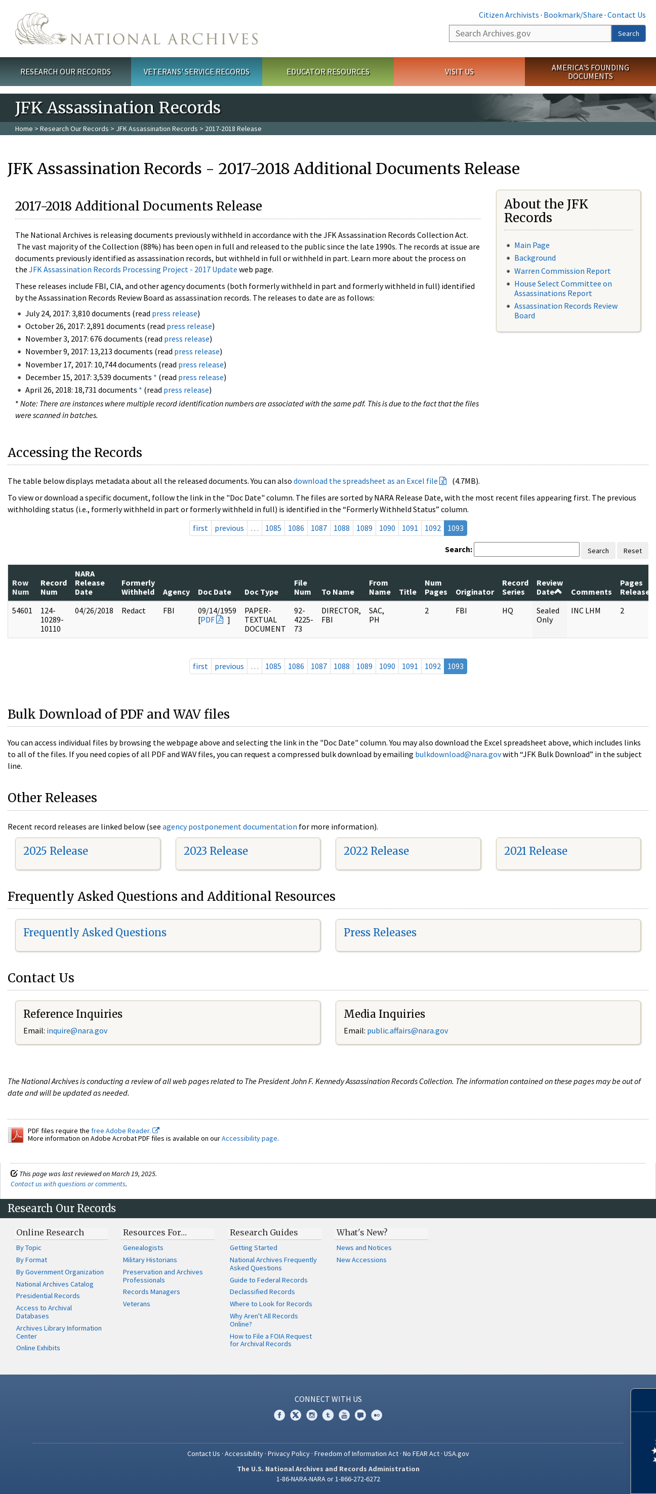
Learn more (566, 1475)
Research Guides (264, 1232)
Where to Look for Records (271, 1303)
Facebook (279, 1415)
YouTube (344, 1415)
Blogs (360, 1415)
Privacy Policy (289, 1453)
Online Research (50, 1232)
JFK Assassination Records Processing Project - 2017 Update (133, 269)
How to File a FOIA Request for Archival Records (271, 1340)
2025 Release (55, 851)
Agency (176, 592)
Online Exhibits (38, 1347)
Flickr (377, 1415)
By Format (31, 1259)
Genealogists (143, 1247)
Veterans (136, 1303)
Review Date (550, 587)
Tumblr (328, 1415)
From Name (380, 587)
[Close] (644, 1400)
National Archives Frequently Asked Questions (273, 1263)
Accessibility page (249, 1138)
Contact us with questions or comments (68, 1183)
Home (24, 128)
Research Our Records (65, 71)
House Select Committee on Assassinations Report (563, 288)
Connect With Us (328, 1399)
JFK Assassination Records (157, 128)
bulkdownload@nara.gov (458, 754)
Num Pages (436, 587)
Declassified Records (262, 1291)
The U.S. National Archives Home (136, 29)
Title (408, 592)
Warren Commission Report (562, 271)
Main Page (532, 245)
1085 (273, 528)
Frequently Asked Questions (95, 932)
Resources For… (155, 1232)
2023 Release (216, 851)
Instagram (312, 1415)
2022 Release (376, 851)
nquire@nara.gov (78, 1030)
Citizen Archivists (509, 15)
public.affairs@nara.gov (407, 1030)
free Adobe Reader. (125, 1130)
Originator (475, 592)
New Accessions (362, 1259)
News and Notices (364, 1247)
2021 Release (535, 851)
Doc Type (261, 592)
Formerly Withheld (138, 587)
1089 (364, 528)
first (200, 528)
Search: (458, 549)
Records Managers (151, 1291)
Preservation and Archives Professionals (163, 1275)
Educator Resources (328, 71)
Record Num (53, 587)
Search (628, 33)
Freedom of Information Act (356, 1453)
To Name (337, 592)
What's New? (362, 1232)
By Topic (29, 1247)
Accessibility (244, 1453)
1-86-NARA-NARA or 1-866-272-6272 (328, 1478)
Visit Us (459, 71)
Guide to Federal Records (269, 1279)
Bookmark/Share (573, 15)
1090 (387, 528)
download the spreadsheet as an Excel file (366, 481)
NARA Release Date (90, 582)
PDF (207, 619)
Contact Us (626, 15)
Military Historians (150, 1259)
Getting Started (253, 1247)
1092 (433, 528)
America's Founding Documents (590, 71)
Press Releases (380, 932)
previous (229, 528)
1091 (410, 528)
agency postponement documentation (229, 826)
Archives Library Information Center (59, 1332)
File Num (302, 587)
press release (174, 313)
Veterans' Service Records (197, 71)
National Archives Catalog (55, 1284)
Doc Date (214, 592)
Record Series (515, 587)
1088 (342, 528)
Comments (591, 592)
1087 (319, 528)
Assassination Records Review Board (566, 310)
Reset (633, 550)
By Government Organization (60, 1271)
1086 (296, 528)
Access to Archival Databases (44, 1311)
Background (535, 258)
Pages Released (637, 587)
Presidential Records (48, 1295)
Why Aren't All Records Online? (264, 1320)
